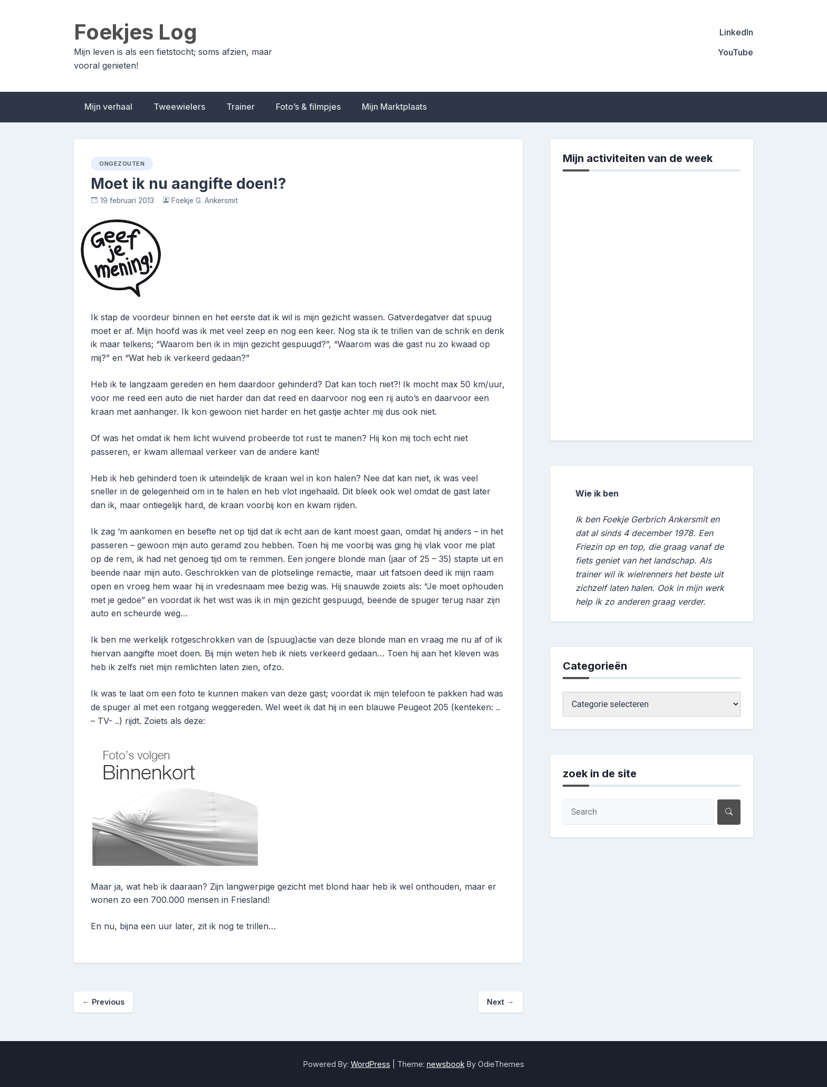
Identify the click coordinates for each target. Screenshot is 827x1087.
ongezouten (122, 163)
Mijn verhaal (108, 106)
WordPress (370, 1064)
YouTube (735, 52)
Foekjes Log (135, 32)
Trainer (240, 106)
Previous (103, 1001)
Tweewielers (179, 106)
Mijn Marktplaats (394, 106)
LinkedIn (736, 32)
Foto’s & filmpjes (308, 106)
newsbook (446, 1064)
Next (500, 1001)
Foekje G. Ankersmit (204, 200)
